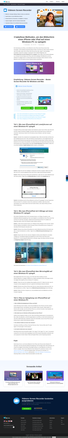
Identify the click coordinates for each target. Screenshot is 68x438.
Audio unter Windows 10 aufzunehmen (43, 352)
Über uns (51, 420)
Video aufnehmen (14, 4)
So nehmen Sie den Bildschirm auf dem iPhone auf (36, 265)
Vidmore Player (23, 424)
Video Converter (23, 420)
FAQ (61, 422)
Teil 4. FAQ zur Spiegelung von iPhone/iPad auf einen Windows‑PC (29, 118)
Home (5, 4)
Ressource (58, 1)
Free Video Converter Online (36, 422)
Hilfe (61, 420)
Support (63, 1)
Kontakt (51, 422)
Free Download (9, 26)
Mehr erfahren (49, 437)
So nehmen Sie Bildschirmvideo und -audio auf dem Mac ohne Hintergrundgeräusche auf (13, 383)
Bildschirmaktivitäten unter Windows (21, 352)
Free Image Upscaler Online (36, 429)
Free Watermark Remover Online (37, 424)
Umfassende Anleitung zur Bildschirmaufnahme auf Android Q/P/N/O (55, 383)
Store (47, 1)
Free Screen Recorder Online (37, 420)
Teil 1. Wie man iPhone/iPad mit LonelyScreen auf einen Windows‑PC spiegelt (31, 113)
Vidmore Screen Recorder (19, 10)
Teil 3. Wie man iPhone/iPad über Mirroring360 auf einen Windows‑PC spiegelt (31, 117)
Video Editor (23, 429)
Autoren (51, 424)
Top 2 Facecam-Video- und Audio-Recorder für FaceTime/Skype (34, 383)
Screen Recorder (23, 422)
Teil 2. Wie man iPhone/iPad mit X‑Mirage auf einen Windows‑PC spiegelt (30, 115)
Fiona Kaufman (27, 44)
